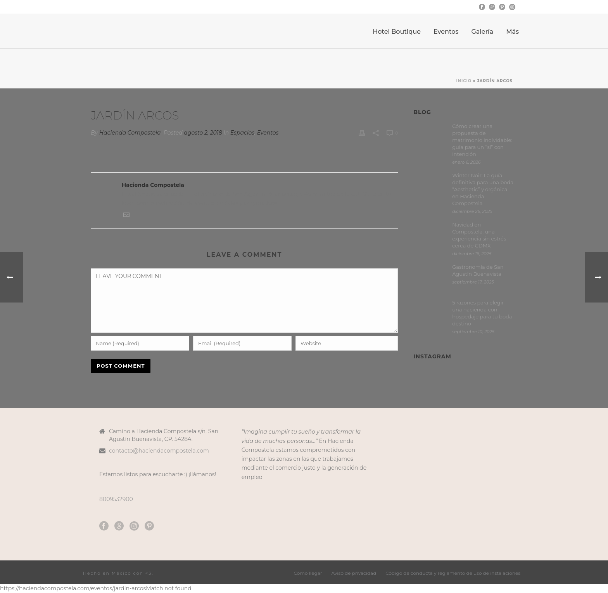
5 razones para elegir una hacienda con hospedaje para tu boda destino (482, 313)
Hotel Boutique (397, 31)
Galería (482, 31)
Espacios (242, 132)
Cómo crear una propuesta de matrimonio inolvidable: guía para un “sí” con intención (482, 140)
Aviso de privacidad (354, 573)
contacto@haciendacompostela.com (159, 450)
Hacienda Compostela (130, 132)
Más (512, 31)
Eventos (446, 31)
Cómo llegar (308, 573)
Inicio (464, 80)
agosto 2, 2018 (203, 132)
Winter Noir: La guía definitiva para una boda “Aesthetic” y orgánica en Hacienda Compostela (482, 189)
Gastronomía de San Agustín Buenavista (477, 270)
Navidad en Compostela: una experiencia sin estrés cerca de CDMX (479, 235)
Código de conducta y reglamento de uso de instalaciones (452, 573)
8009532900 (116, 499)
